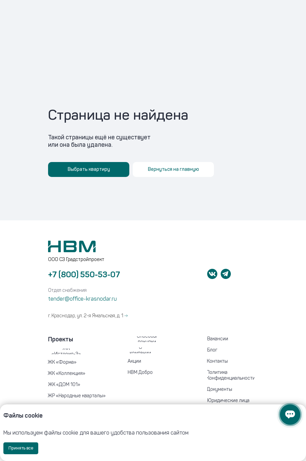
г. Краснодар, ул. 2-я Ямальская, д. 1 (88, 316)
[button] (234, 401)
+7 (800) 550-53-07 (84, 274)
